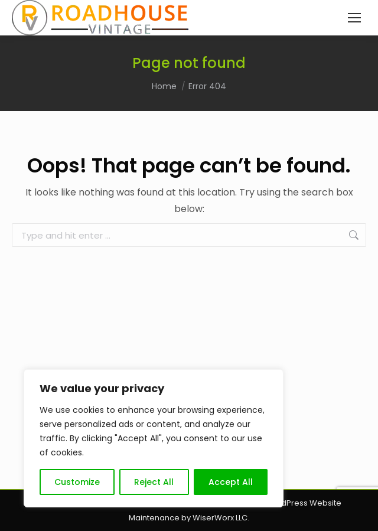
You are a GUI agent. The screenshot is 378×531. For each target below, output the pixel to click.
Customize (77, 482)
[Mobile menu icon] (354, 18)
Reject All (154, 482)
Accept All (230, 482)
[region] (154, 438)
